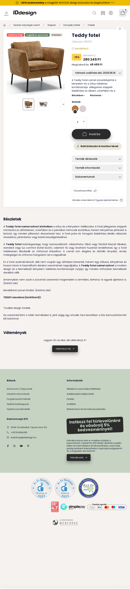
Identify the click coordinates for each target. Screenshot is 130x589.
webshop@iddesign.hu (23, 437)
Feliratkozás (76, 457)
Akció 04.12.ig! (15, 35)
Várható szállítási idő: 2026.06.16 (95, 73)
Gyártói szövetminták (18, 409)
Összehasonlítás (83, 190)
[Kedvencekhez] (119, 29)
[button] (36, 66)
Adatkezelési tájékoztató (80, 394)
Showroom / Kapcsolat (19, 388)
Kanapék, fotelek (71, 25)
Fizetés (70, 399)
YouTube (21, 446)
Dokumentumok (85, 176)
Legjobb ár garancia (37, 35)
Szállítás (71, 404)
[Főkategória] (4, 25)
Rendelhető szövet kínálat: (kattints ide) (27, 290)
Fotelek (91, 25)
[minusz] (83, 124)
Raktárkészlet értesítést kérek (97, 146)
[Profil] (111, 13)
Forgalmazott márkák (18, 399)
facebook (7, 446)
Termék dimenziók (86, 159)
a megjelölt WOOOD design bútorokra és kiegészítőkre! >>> (67, 2)
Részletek (95, 95)
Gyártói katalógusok (18, 404)
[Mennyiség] (78, 122)
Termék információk (87, 168)
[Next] (63, 104)
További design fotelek (16, 308)
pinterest (28, 446)
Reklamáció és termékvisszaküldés (86, 409)
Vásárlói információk (18, 394)
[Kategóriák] (6, 13)
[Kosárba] (91, 134)
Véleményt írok (63, 348)
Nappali (52, 25)
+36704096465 (19, 432)
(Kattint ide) (10, 283)
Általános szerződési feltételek (84, 388)
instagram (14, 446)
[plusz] (83, 119)
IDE (5, 318)
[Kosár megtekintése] (123, 13)
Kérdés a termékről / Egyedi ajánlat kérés (95, 200)
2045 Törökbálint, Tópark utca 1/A (29, 427)
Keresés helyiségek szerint (27, 25)
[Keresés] (95, 13)
